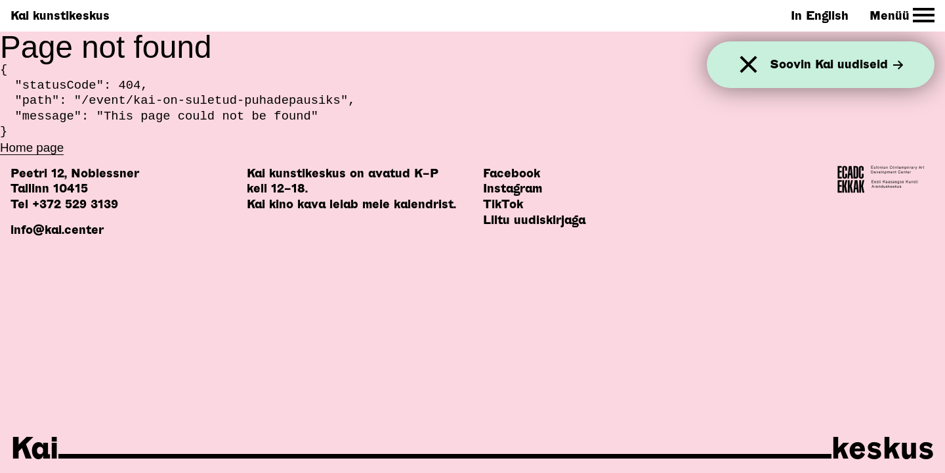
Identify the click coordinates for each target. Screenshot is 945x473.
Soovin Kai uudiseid (837, 64)
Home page (32, 147)
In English (820, 15)
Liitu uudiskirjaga (534, 219)
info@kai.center (57, 229)
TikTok (503, 204)
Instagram (512, 188)
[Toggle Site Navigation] (902, 15)
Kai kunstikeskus (60, 15)
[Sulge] (748, 64)
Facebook (511, 173)
